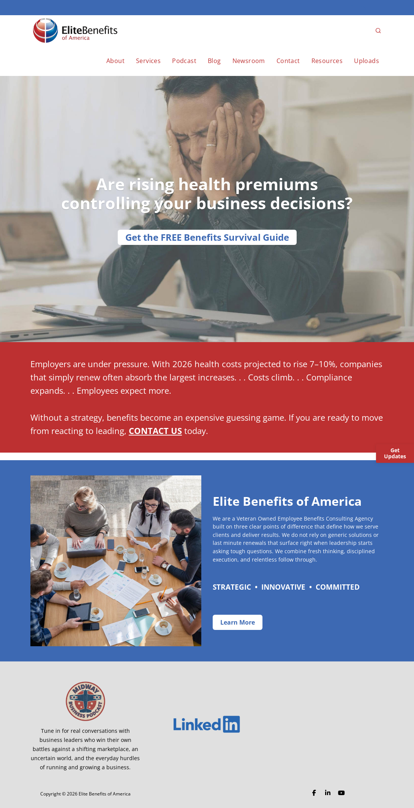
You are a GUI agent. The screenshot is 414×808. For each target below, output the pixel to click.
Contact (288, 61)
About (115, 61)
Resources (327, 61)
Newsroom (248, 61)
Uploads (366, 61)
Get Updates (395, 453)
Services (148, 61)
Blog (214, 61)
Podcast (184, 61)
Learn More (237, 622)
